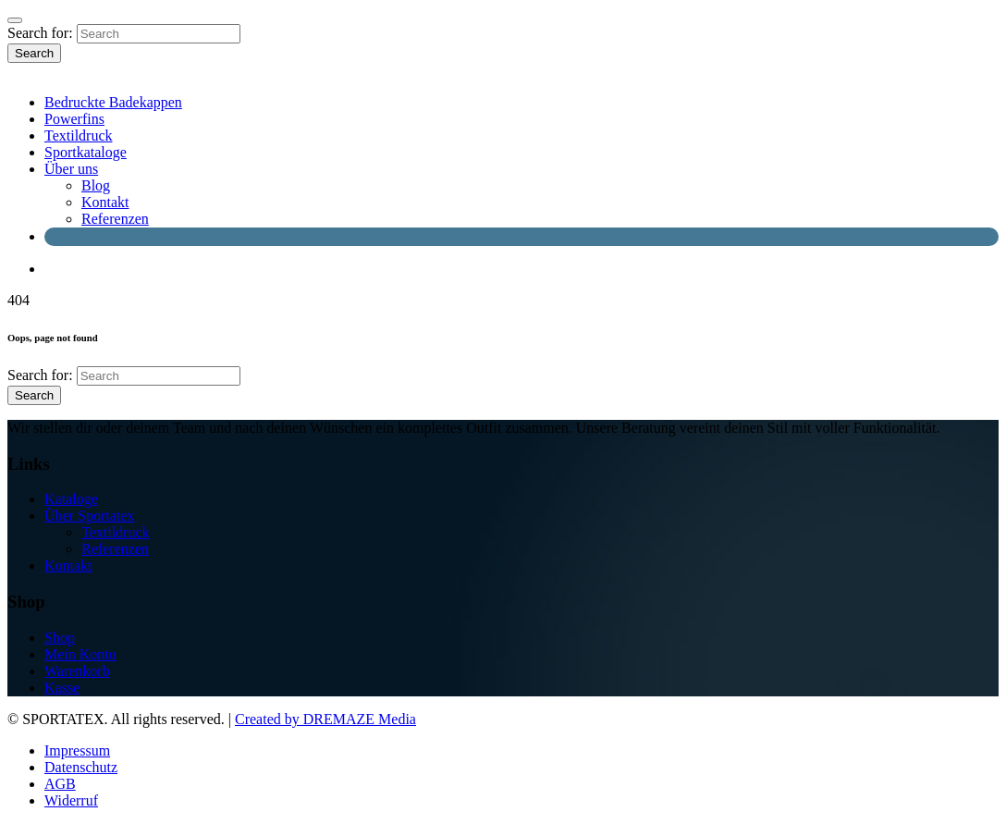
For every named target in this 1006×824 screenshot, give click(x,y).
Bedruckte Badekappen (113, 102)
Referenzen (115, 219)
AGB (60, 784)
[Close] (14, 20)
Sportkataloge (85, 152)
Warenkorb (77, 671)
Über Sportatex (89, 515)
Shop (59, 638)
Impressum (77, 750)
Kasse (62, 687)
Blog (95, 185)
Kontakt (105, 202)
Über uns (71, 169)
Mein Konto (80, 654)
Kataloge (71, 499)
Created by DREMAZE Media (325, 719)
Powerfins (74, 119)
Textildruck (78, 135)
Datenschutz (80, 767)
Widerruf (71, 800)
